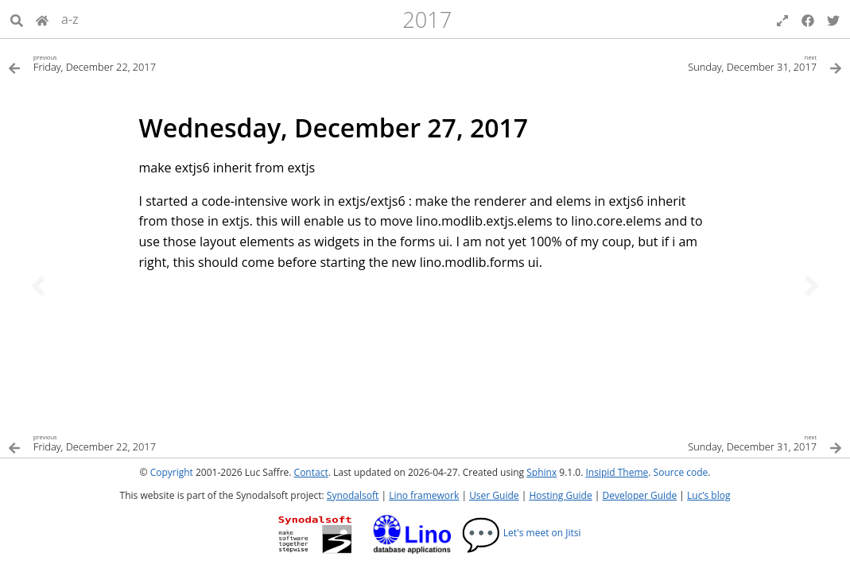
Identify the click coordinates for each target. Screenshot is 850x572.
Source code (681, 472)
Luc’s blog (708, 495)
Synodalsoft (352, 495)
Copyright (171, 472)
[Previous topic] (38, 286)
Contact (311, 472)
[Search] (16, 19)
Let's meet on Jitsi (521, 532)
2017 (427, 19)
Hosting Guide (560, 495)
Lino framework (424, 495)
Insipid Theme (616, 472)
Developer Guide (639, 495)
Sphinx (541, 472)
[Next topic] (811, 286)
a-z (70, 19)
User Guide (493, 495)
